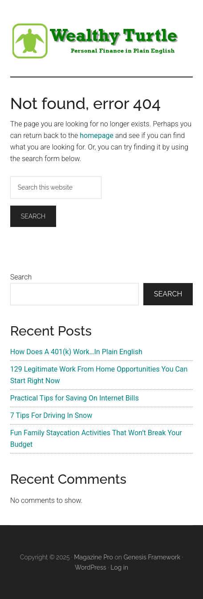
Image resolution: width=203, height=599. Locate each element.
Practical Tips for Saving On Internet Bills (74, 398)
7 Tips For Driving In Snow (51, 415)
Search (21, 277)
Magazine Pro (93, 557)
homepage (97, 135)
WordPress (90, 567)
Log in (119, 567)
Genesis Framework (151, 557)
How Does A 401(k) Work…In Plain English (76, 352)
